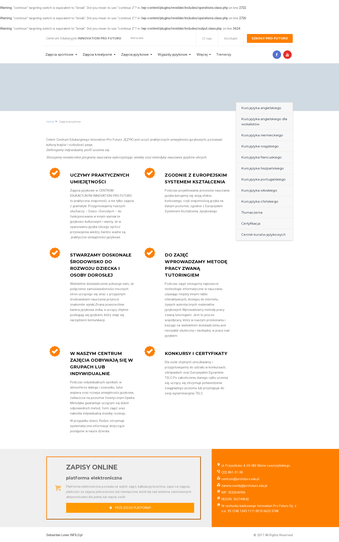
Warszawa (137, 38)
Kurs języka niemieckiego (262, 135)
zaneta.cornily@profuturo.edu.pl (244, 486)
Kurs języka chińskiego (259, 201)
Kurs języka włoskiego (259, 190)
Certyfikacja (250, 223)
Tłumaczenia (251, 212)
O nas (207, 38)
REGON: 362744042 (235, 499)
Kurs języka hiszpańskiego (262, 168)
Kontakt (231, 38)
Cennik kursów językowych (263, 234)
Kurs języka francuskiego (261, 157)
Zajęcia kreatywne (97, 54)
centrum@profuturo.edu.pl (240, 479)
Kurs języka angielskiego (261, 108)
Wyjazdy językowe (173, 54)
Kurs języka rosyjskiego (260, 146)
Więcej (202, 54)
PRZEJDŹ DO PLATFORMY (130, 508)
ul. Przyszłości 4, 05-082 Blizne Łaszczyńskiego (255, 466)
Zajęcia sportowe (59, 54)
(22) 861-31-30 (232, 472)
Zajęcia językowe (135, 54)
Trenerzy (223, 54)
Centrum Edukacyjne (83, 38)
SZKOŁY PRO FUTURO (270, 38)
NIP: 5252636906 (233, 492)
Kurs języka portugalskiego (263, 179)
